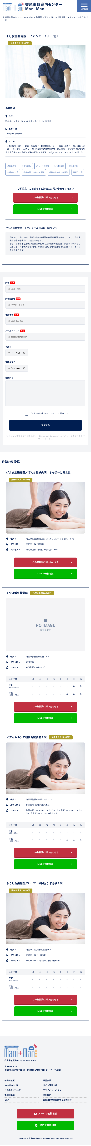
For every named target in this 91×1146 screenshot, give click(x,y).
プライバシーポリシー (53, 1091)
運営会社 (47, 1081)
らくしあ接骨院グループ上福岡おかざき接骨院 (34, 884)
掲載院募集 (10, 1096)
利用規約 (47, 1096)
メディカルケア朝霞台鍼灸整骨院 (26, 738)
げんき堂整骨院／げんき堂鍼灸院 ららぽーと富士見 (38, 473)
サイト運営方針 (50, 1086)
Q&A (7, 1101)
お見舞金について (13, 1091)
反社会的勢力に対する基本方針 (57, 1101)
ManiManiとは (11, 1086)
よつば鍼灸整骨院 (17, 593)
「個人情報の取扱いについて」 (44, 414)
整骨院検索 (10, 1081)
